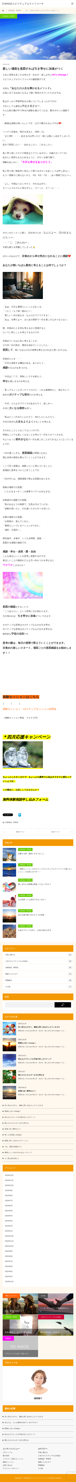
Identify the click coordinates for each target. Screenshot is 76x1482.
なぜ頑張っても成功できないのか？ (32, 900)
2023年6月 (9, 1206)
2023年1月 (9, 1231)
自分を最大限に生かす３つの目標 (31, 915)
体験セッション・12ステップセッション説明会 (29, 709)
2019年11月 (9, 1281)
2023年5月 (9, 1211)
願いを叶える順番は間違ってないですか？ (34, 884)
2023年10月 (9, 1185)
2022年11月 (9, 1241)
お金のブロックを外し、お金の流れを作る (34, 930)
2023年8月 (9, 1195)
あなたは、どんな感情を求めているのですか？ (21, 1422)
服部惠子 (38, 1398)
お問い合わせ (7, 1465)
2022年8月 (9, 1256)
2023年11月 (9, 1180)
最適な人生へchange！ (27, 1043)
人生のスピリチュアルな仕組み (39, 961)
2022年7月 (9, 1261)
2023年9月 (9, 1190)
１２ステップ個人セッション (13, 1459)
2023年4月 (9, 1216)
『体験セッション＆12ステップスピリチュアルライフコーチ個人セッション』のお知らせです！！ (45, 870)
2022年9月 (9, 1251)
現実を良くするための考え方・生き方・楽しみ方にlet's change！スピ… (42, 1030)
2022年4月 (9, 1276)
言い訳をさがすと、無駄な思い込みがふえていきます (39, 1027)
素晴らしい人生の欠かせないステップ (18, 1152)
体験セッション (8, 1462)
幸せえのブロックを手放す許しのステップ (34, 1059)
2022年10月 (9, 1246)
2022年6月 (9, 1266)
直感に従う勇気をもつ (27, 1091)
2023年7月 (9, 1201)
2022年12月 (9, 1236)
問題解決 (39, 980)
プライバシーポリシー (11, 1468)
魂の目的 (6, 1456)
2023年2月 (9, 1226)
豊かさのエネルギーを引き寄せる (31, 1075)
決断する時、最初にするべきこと (31, 854)
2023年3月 (9, 1221)
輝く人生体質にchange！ (14, 1135)
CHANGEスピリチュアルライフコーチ (36, 1478)
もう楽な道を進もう (12, 1158)
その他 (39, 986)
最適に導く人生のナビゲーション (17, 1141)
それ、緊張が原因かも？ (13, 1147)
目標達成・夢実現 (8, 16)
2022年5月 (9, 1271)
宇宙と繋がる (39, 954)
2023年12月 (9, 1175)
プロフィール (7, 1452)
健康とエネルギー (39, 974)
